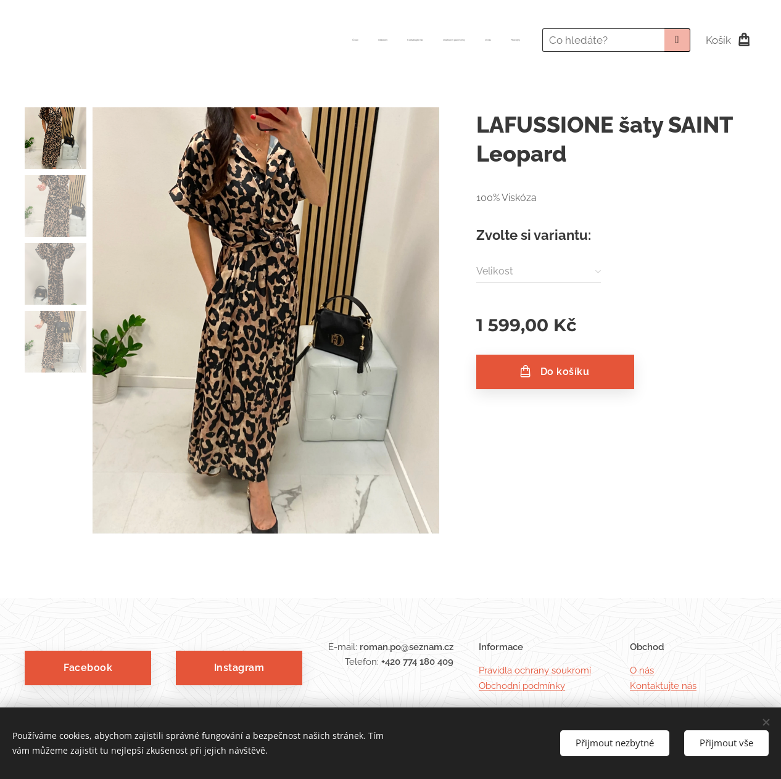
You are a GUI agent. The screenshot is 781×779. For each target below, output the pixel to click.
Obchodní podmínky (522, 685)
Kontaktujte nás (663, 685)
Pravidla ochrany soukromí (535, 670)
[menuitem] (424, 40)
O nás (642, 670)
